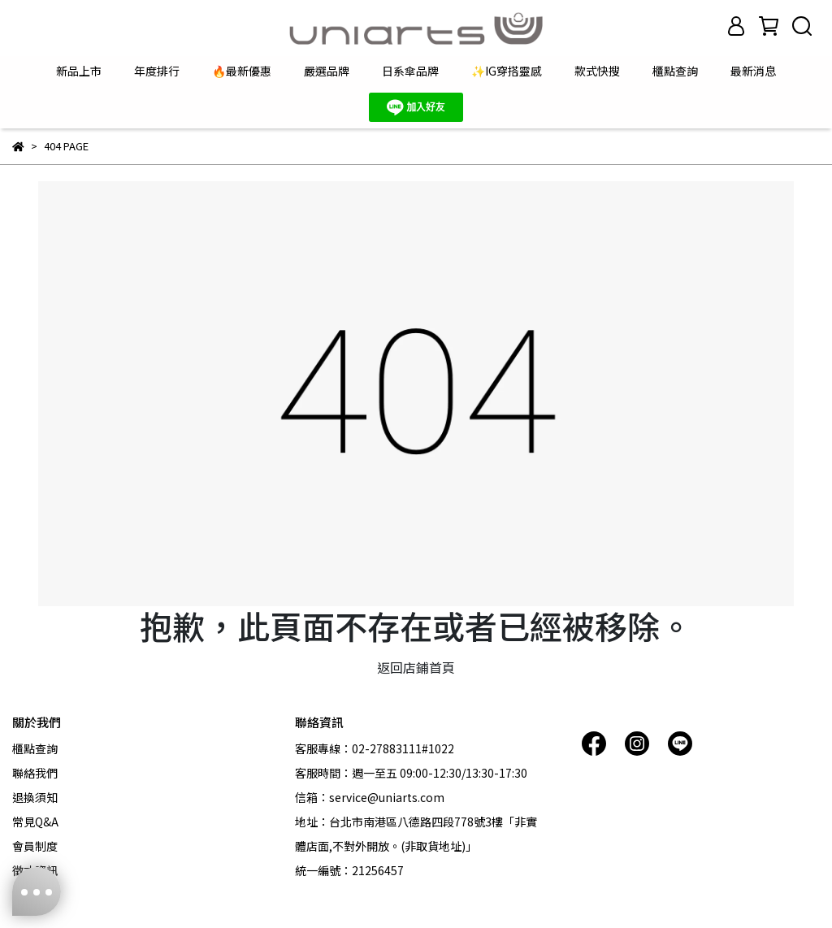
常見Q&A (35, 821)
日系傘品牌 (410, 71)
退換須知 (35, 797)
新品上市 (79, 71)
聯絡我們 (35, 773)
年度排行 (157, 71)
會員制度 (35, 846)
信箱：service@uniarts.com (369, 797)
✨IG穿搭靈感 (506, 71)
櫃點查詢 (675, 71)
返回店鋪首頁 (416, 667)
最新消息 (753, 71)
